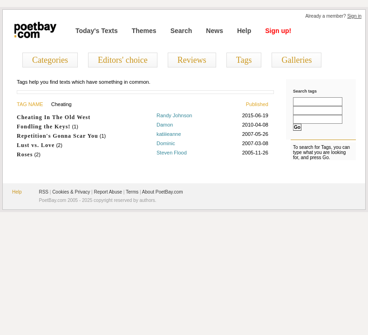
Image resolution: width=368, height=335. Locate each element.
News (214, 30)
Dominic (166, 143)
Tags (244, 60)
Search (181, 30)
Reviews (191, 60)
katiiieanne (169, 134)
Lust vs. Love (36, 145)
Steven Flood (172, 152)
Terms (132, 191)
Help (244, 30)
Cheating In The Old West (53, 117)
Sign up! (278, 30)
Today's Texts (96, 30)
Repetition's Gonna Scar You (57, 136)
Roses (25, 154)
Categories (50, 60)
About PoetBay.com (162, 191)
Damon (165, 124)
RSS (43, 191)
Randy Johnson (174, 115)
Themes (144, 30)
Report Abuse (108, 191)
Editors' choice (123, 60)
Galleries (296, 60)
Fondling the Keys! (43, 126)
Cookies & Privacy (71, 191)
